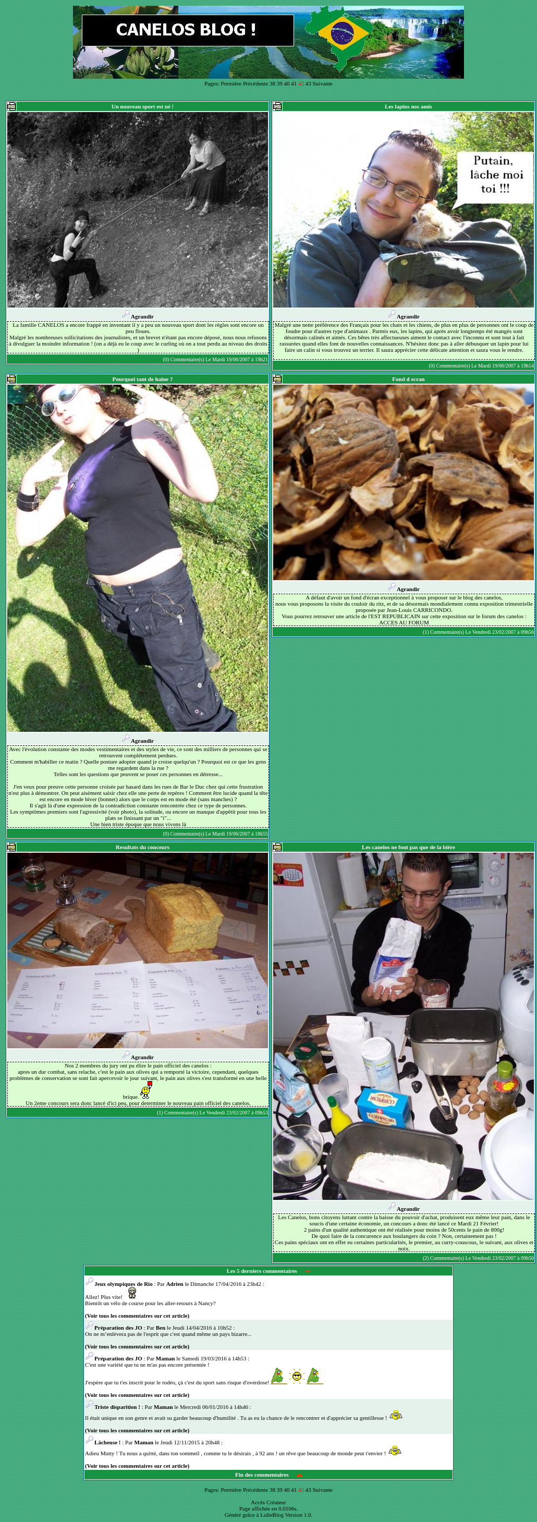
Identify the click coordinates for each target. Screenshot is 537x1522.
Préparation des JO (113, 1327)
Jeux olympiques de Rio (119, 1284)
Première (231, 83)
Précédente (255, 83)
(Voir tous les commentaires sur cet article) (137, 1315)
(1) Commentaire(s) (443, 632)
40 (286, 83)
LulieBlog (272, 1515)
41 (294, 83)
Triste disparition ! (113, 1407)
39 (280, 83)
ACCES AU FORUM (404, 622)
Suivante (322, 83)
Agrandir (137, 316)
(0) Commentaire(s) (183, 359)
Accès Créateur (268, 1502)
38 (272, 83)
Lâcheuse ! (102, 1442)
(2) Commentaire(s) (443, 1258)
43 (308, 83)
